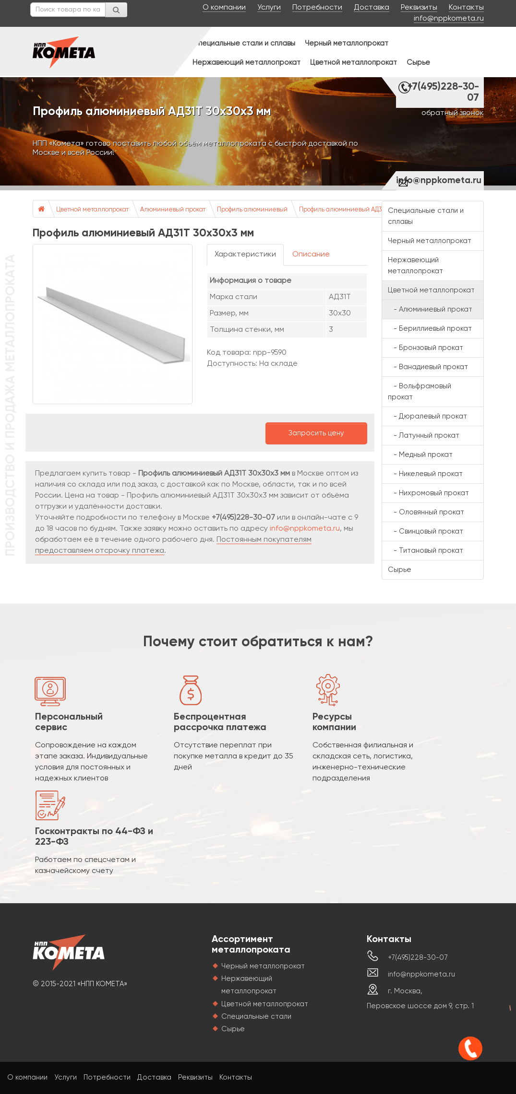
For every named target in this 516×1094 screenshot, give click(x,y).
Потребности (317, 8)
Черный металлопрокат (346, 43)
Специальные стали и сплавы (243, 43)
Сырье (418, 62)
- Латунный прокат (423, 435)
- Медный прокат (420, 454)
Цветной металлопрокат (353, 62)
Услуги (269, 8)
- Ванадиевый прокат (428, 367)
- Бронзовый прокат (425, 347)
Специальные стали (256, 1016)
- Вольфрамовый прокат (419, 392)
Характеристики (245, 254)
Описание (311, 254)
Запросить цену (316, 433)
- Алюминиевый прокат (430, 309)
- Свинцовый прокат (425, 531)
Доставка (371, 8)
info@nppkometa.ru (449, 19)
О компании (224, 8)
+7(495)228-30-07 (443, 92)
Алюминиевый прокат (172, 210)
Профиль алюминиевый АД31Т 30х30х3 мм (361, 210)
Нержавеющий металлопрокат (246, 62)
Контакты (466, 8)
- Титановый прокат (425, 550)
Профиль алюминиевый (252, 210)
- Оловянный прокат (426, 512)
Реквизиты (419, 8)
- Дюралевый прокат (427, 416)
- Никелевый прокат (425, 473)
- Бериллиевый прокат (430, 328)
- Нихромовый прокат (428, 493)
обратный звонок (452, 113)
